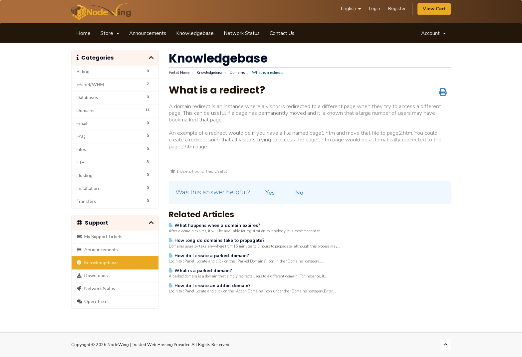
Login (374, 8)
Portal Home (179, 72)
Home (83, 33)
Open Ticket (93, 301)
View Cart (434, 9)
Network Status (242, 33)
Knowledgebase (195, 33)
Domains (237, 72)
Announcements (147, 33)
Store (110, 33)
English (351, 8)
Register (397, 8)
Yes (266, 193)
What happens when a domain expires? (214, 225)
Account (433, 33)
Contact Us (282, 33)
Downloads (92, 275)
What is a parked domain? (200, 271)
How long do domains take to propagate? (217, 240)
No (295, 193)
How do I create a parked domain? (209, 256)
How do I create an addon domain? (210, 285)
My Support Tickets (100, 237)
